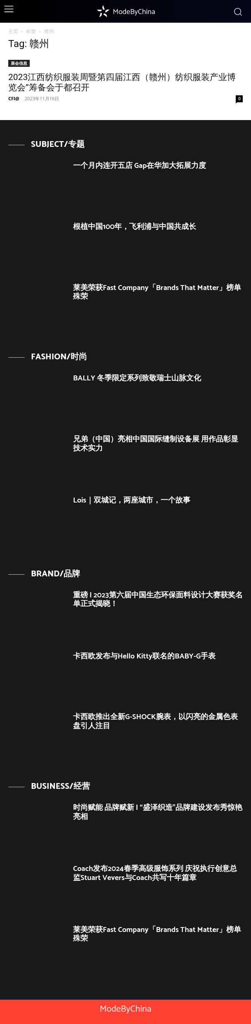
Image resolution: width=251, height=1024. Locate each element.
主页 (13, 31)
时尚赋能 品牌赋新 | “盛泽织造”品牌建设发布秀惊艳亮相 (157, 812)
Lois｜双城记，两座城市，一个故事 (131, 500)
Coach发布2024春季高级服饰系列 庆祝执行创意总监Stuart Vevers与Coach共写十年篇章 (155, 873)
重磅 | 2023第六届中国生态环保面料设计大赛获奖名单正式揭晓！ (158, 600)
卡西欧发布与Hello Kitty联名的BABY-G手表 (144, 656)
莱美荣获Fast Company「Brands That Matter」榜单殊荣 (157, 292)
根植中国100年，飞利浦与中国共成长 (134, 227)
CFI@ (13, 98)
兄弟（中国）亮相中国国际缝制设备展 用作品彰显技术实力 (155, 444)
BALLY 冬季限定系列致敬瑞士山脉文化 (137, 378)
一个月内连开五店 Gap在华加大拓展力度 (139, 166)
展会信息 (19, 63)
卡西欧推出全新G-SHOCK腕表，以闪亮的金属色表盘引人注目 (155, 721)
